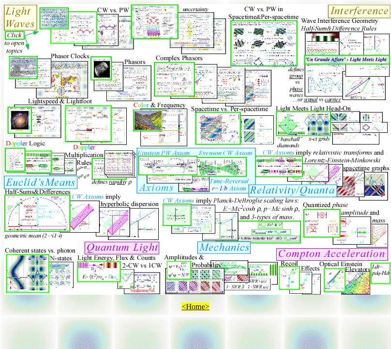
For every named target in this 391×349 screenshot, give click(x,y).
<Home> (195, 306)
